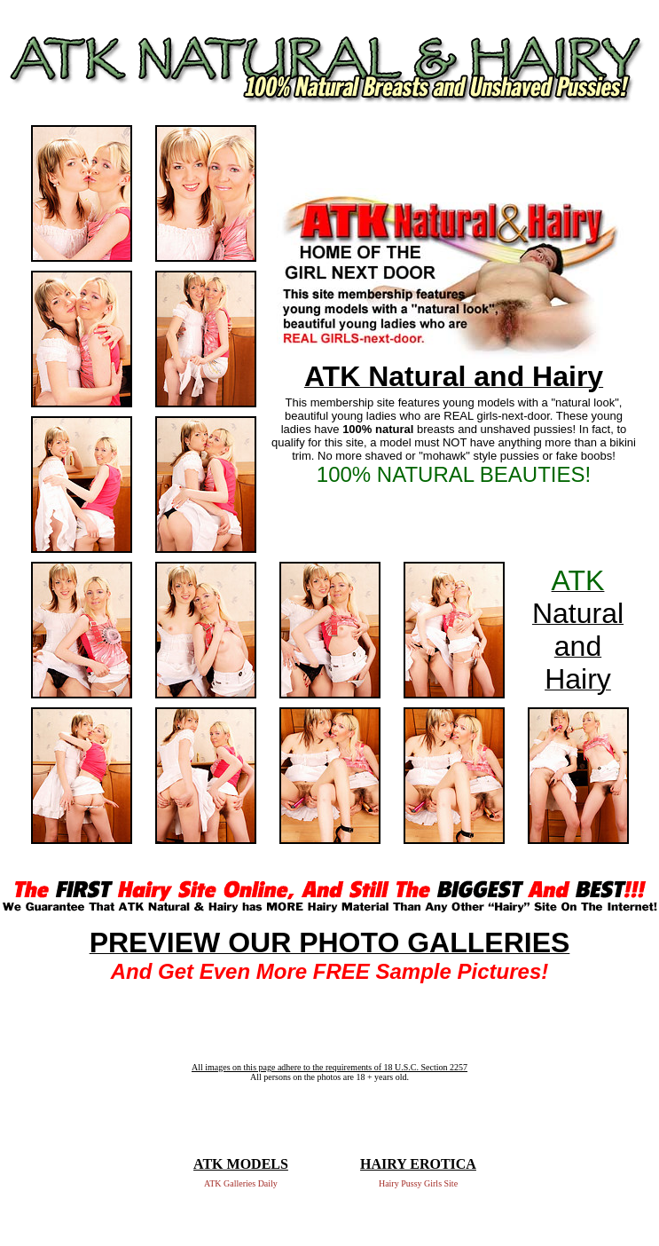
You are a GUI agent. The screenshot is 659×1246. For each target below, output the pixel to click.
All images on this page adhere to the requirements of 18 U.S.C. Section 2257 (329, 1067)
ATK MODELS (240, 1163)
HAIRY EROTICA (418, 1163)
